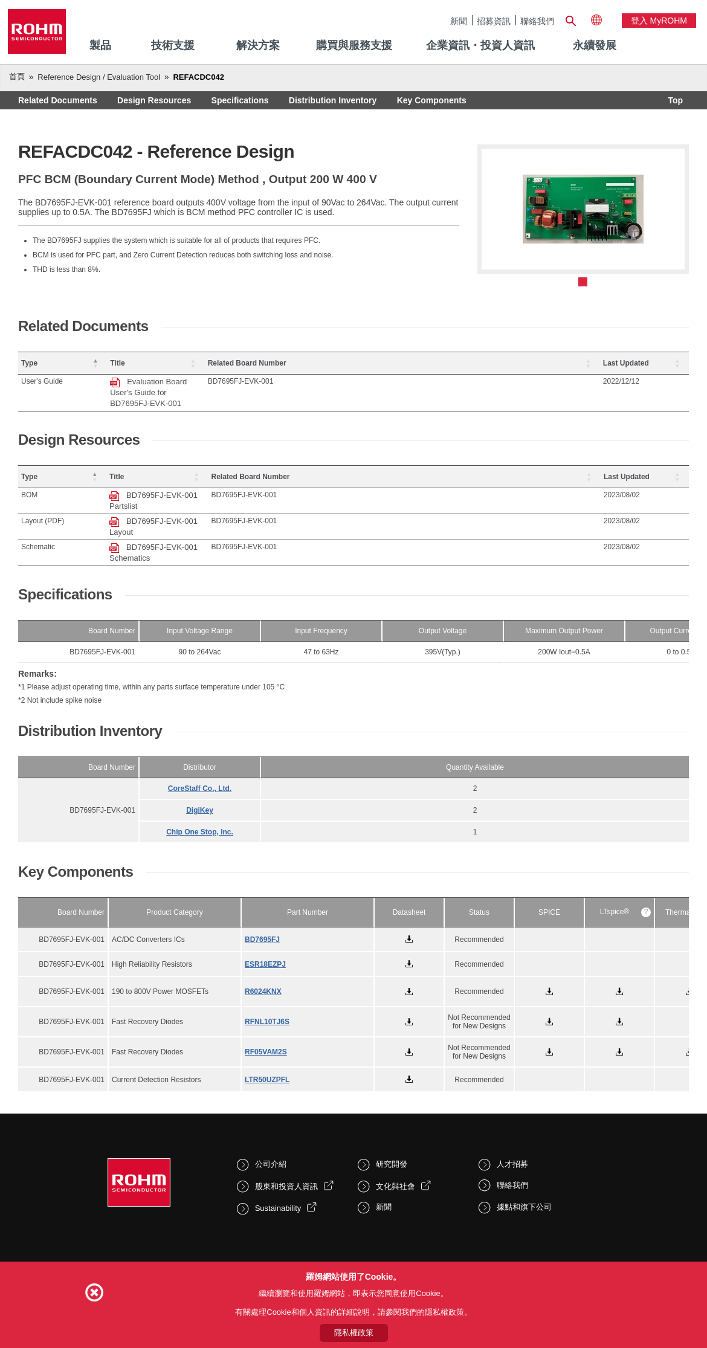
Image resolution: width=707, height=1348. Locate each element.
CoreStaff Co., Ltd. (199, 734)
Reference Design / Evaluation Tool (98, 77)
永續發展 (594, 45)
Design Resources (154, 100)
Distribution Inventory (332, 100)
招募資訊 (494, 20)
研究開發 (391, 1109)
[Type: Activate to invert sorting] (85, 363)
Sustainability (278, 1153)
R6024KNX (263, 937)
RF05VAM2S (266, 997)
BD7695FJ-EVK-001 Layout (220, 488)
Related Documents (57, 100)
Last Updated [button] (648, 363)
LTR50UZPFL (267, 1025)
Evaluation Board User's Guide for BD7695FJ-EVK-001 (268, 381)
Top (675, 100)
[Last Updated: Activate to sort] (655, 363)
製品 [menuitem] (100, 45)
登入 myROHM (659, 20)
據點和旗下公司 (524, 1152)
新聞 (458, 20)
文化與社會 (395, 1132)
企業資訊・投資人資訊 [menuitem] (480, 45)
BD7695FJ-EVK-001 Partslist (223, 473)
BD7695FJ (262, 885)
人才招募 (512, 1109)
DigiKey (199, 756)
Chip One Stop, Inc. (199, 777)
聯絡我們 (537, 20)
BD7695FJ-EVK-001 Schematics (229, 503)
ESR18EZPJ (265, 910)
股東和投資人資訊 (286, 1132)
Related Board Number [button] (530, 363)
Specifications (240, 100)
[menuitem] (594, 46)
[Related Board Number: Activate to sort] (555, 363)
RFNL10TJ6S (267, 967)
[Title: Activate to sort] (320, 363)
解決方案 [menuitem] (258, 45)
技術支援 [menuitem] (173, 45)
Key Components (431, 100)
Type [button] (29, 363)
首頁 (17, 76)
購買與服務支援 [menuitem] (354, 45)
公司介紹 (270, 1109)
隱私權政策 (353, 1332)
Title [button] (162, 363)
